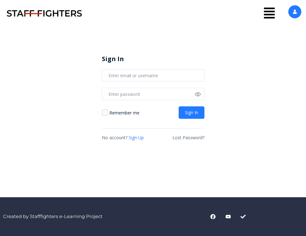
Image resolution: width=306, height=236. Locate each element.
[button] (269, 13)
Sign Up (136, 137)
